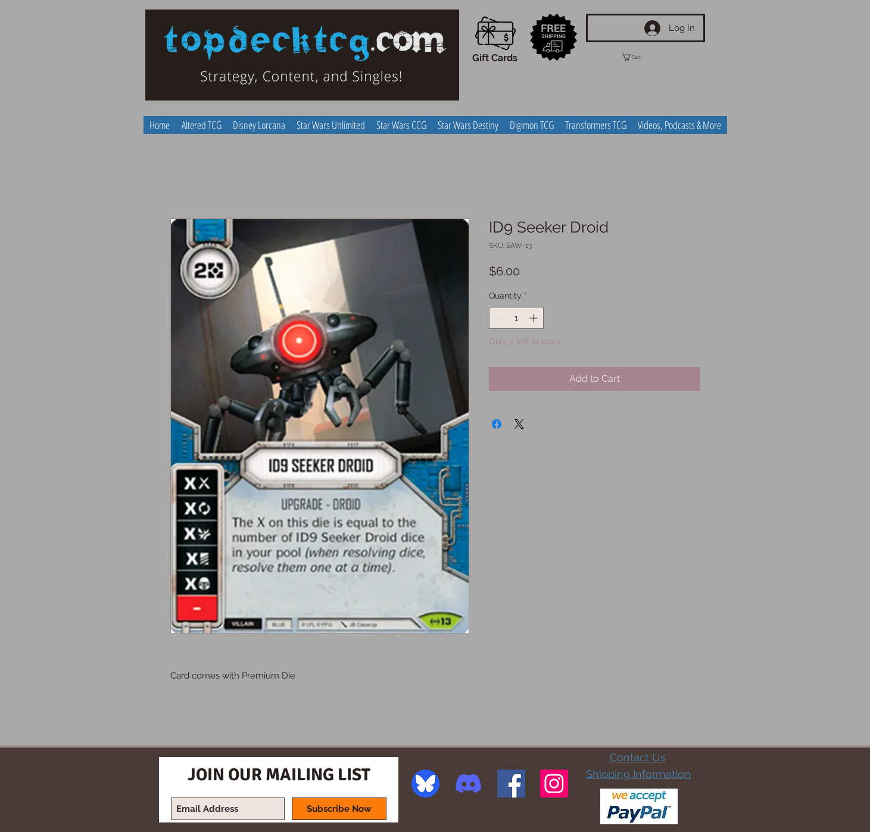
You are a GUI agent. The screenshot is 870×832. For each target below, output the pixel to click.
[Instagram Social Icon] (554, 784)
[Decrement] (498, 317)
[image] (425, 784)
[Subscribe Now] (339, 809)
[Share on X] (519, 424)
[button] (642, 57)
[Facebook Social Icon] (511, 784)
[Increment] (534, 317)
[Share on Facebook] (496, 424)
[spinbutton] (516, 317)
